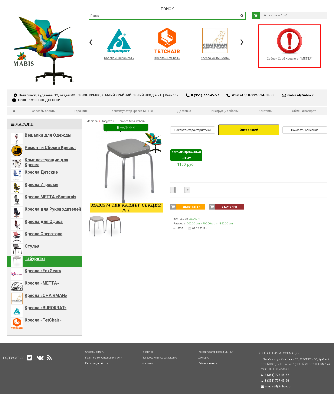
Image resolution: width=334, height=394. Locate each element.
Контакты (265, 111)
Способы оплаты (43, 111)
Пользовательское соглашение (159, 357)
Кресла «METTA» (42, 283)
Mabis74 (91, 121)
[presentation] (91, 41)
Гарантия (81, 111)
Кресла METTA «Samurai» (50, 196)
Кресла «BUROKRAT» (45, 307)
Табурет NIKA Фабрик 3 (132, 121)
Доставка (184, 111)
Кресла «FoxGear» (43, 270)
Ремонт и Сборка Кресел (50, 147)
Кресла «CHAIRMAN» (46, 295)
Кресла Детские (41, 172)
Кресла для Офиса (44, 221)
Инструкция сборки (225, 111)
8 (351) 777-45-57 (205, 95)
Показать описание (304, 130)
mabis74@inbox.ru (301, 95)
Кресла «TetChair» (43, 320)
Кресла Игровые (41, 184)
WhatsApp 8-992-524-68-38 (253, 95)
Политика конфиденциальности (103, 357)
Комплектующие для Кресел (46, 162)
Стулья (32, 246)
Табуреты (35, 258)
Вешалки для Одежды (48, 135)
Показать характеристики (192, 130)
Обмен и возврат (304, 111)
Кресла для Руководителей (53, 209)
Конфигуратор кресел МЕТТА (132, 111)
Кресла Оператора (43, 233)
